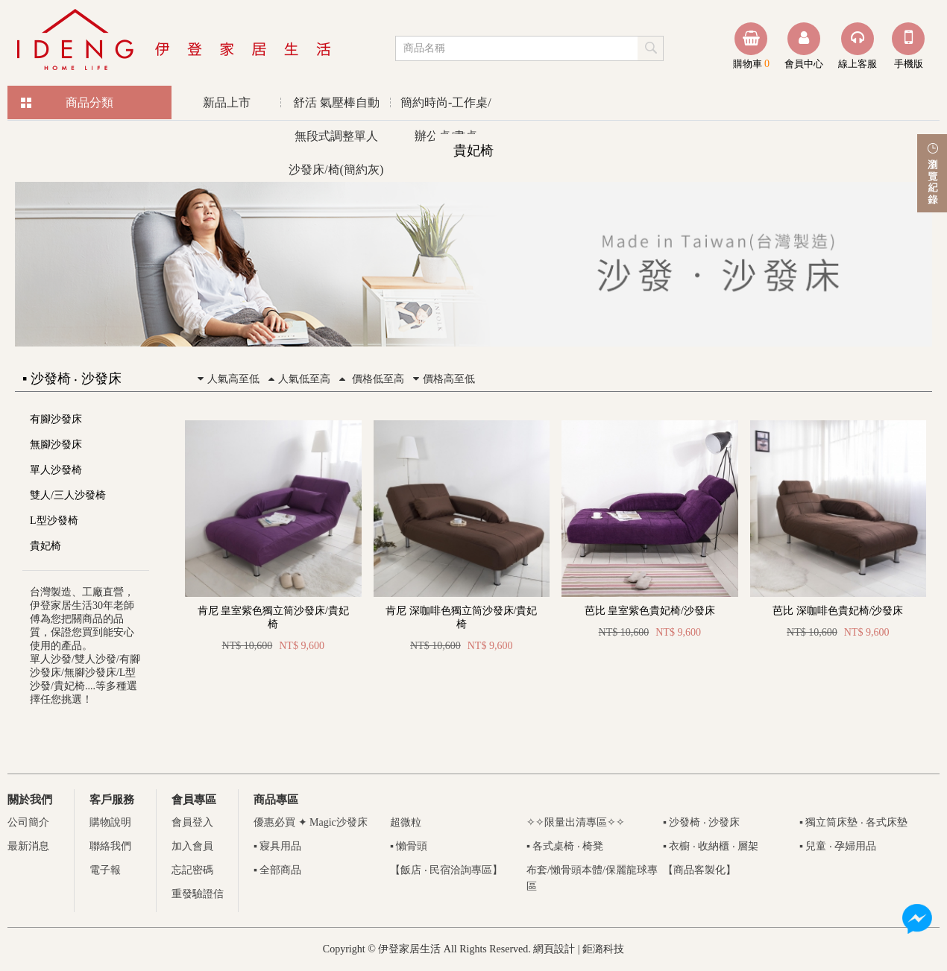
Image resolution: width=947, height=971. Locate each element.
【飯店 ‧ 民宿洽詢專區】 (446, 870)
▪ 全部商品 (277, 870)
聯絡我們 (110, 846)
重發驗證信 (198, 893)
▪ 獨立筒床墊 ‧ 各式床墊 (853, 822)
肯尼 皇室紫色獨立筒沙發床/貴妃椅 (273, 617)
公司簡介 (28, 822)
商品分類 (89, 102)
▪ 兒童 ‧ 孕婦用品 (837, 846)
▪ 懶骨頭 (408, 846)
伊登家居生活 (175, 41)
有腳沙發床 (56, 419)
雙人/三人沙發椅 (68, 495)
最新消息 (28, 846)
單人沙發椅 (56, 469)
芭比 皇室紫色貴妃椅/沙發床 (650, 610)
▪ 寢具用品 (277, 846)
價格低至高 (370, 379)
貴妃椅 (45, 545)
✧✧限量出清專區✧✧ (575, 822)
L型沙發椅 (54, 520)
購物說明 (110, 822)
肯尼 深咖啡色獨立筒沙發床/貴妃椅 (461, 617)
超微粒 (405, 822)
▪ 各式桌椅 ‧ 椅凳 (564, 846)
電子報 (105, 870)
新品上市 (227, 102)
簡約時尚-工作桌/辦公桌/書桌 (445, 107)
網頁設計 (554, 949)
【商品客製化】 (699, 870)
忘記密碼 (192, 870)
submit (652, 48)
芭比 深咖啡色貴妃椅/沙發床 (838, 610)
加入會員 (192, 846)
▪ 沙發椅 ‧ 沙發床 (701, 822)
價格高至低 (442, 379)
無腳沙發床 (56, 444)
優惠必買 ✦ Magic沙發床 (311, 822)
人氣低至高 (297, 379)
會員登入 (192, 822)
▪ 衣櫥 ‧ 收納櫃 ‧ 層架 (710, 846)
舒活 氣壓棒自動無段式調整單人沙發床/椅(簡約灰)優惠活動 (336, 107)
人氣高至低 (226, 379)
